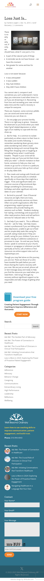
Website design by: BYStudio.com (22, 579)
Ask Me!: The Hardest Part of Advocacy (19, 337)
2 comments (18, 25)
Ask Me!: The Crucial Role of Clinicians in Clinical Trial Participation (20, 347)
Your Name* (22, 503)
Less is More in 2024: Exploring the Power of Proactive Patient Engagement (21, 359)
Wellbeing (8, 400)
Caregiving (8, 380)
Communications (11, 383)
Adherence (8, 370)
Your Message (22, 528)
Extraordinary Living (12, 387)
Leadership (8, 394)
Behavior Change (11, 377)
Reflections (8, 397)
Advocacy (8, 373)
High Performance (11, 390)
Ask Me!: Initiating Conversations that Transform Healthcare (19, 353)
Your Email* (22, 513)
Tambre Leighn (13, 23)
